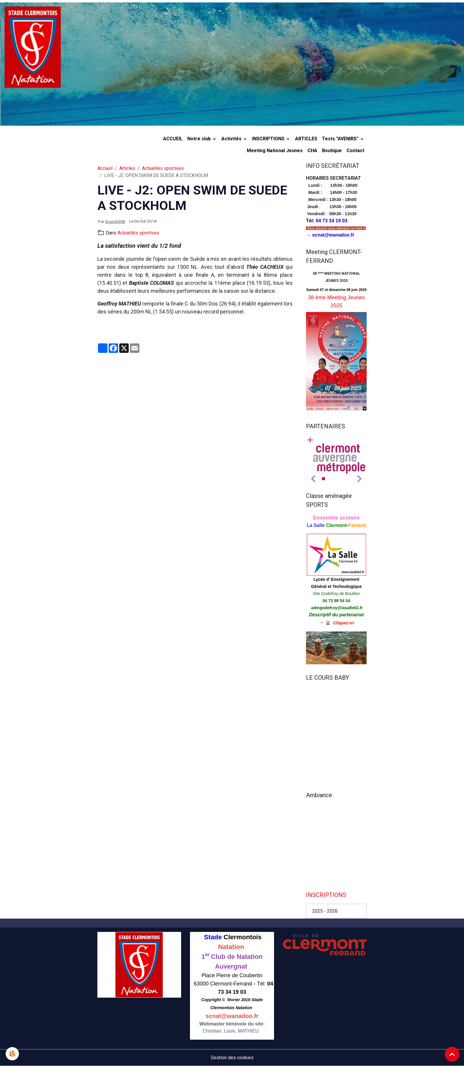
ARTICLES (306, 139)
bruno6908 (115, 221)
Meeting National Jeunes (275, 150)
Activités (232, 139)
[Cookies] (12, 1053)
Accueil (104, 168)
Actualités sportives (163, 168)
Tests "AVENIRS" (341, 139)
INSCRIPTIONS (269, 139)
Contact (355, 150)
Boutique (332, 150)
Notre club (199, 139)
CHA (312, 150)
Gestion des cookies (232, 1057)
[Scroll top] (452, 1054)
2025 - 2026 (325, 911)
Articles (127, 168)
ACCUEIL (173, 139)
